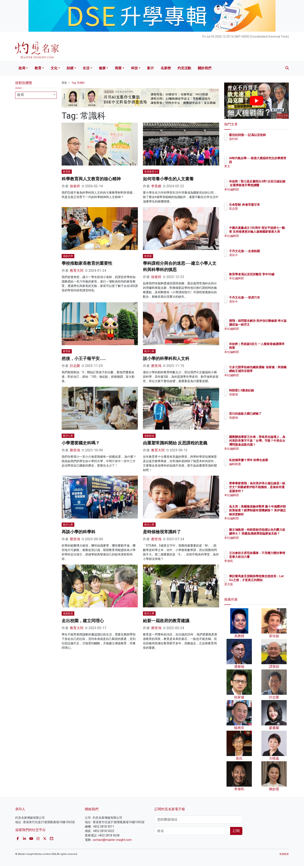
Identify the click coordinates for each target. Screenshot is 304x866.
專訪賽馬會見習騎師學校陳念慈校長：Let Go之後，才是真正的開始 (270, 579)
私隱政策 (284, 854)
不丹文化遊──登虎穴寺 (269, 297)
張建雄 (258, 394)
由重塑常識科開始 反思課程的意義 (175, 442)
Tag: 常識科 (78, 82)
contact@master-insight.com (112, 840)
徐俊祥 (75, 186)
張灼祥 (258, 143)
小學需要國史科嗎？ (81, 442)
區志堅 (258, 208)
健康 (102, 68)
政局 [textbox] (20, 95)
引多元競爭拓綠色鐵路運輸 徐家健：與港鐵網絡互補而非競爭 (270, 370)
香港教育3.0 (151, 171)
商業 (118, 68)
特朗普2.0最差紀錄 (266, 390)
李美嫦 (156, 186)
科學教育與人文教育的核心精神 (91, 178)
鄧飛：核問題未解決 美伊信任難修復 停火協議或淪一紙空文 (270, 324)
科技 (134, 68)
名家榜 (166, 68)
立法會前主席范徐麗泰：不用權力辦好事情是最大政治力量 (270, 556)
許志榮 (75, 366)
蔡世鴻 (156, 366)
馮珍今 (258, 255)
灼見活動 (184, 68)
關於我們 (204, 68)
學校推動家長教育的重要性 (87, 263)
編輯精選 (260, 468)
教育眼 (67, 171)
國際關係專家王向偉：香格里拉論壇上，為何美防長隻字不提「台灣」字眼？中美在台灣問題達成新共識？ (270, 444)
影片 (150, 68)
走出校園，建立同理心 (83, 620)
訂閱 (236, 831)
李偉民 (258, 564)
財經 (70, 68)
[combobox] (36, 95)
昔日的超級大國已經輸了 (270, 413)
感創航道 (149, 435)
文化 (54, 68)
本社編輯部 (261, 193)
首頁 (64, 82)
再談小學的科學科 (78, 531)
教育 (38, 68)
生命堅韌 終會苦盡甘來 (269, 204)
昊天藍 (258, 588)
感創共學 (68, 256)
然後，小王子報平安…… (84, 358)
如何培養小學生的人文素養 (168, 178)
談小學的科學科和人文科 (166, 358)
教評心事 (149, 351)
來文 (257, 166)
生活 (86, 68)
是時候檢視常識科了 (162, 531)
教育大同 (76, 271)
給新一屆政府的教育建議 (166, 620)
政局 (22, 68)
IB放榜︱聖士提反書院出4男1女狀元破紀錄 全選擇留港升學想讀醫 (270, 185)
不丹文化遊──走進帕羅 (269, 251)
